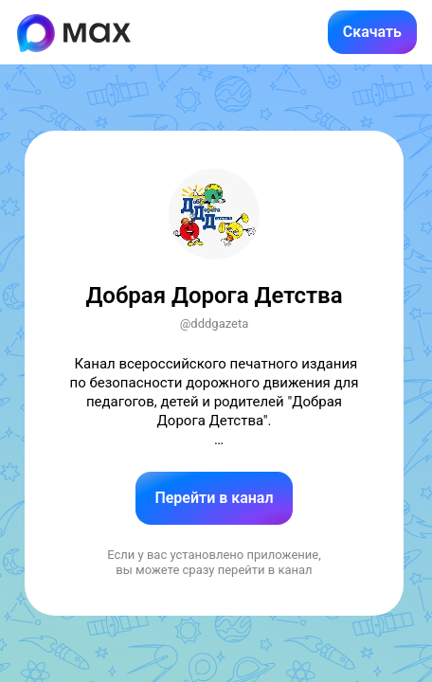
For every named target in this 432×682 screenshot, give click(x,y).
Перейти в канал (213, 498)
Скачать (372, 32)
